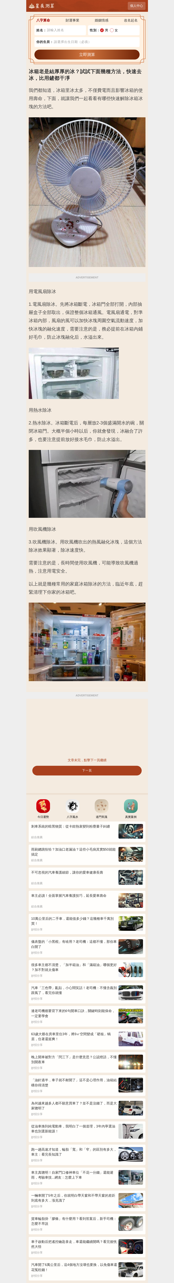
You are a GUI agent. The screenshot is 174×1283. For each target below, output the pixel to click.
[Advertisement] (87, 728)
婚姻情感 (101, 20)
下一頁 (87, 770)
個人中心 (136, 6)
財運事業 (72, 20)
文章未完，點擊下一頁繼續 (87, 760)
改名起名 (131, 20)
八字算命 (43, 20)
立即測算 (87, 54)
